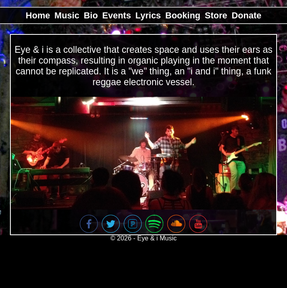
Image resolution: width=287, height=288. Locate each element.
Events (116, 15)
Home (38, 15)
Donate (246, 15)
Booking (182, 15)
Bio (91, 15)
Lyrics (148, 15)
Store (216, 15)
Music (66, 15)
